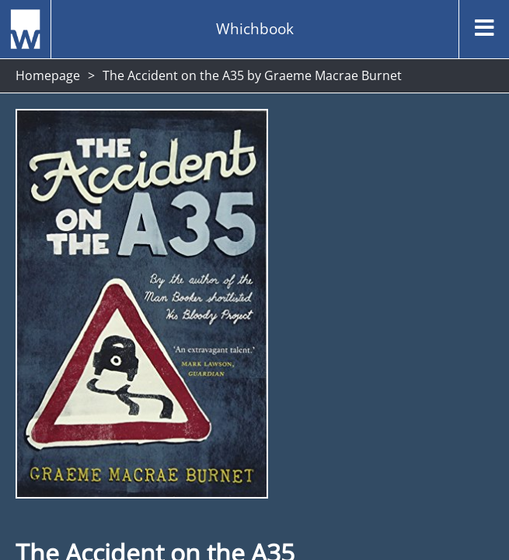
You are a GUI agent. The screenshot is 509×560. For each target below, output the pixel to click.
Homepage (48, 75)
